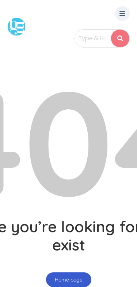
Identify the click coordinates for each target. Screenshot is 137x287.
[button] (122, 14)
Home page (69, 279)
